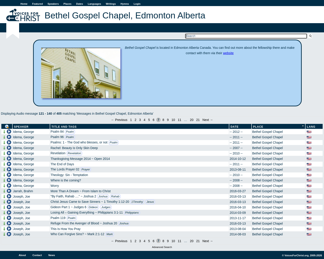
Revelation (74, 153)
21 (198, 120)
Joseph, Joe (21, 196)
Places (67, 3)
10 (173, 120)
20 (192, 120)
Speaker (21, 126)
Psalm (70, 131)
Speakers (53, 3)
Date (235, 126)
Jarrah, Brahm (23, 191)
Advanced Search (162, 247)
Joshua (103, 196)
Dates (79, 3)
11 (179, 120)
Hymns (125, 3)
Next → (207, 120)
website (228, 53)
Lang (311, 126)
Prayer (85, 169)
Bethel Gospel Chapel (267, 132)
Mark (109, 234)
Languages (94, 3)
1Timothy (137, 201)
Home (23, 3)
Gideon (93, 207)
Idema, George (23, 132)
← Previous (119, 120)
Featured (37, 3)
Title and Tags (64, 126)
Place (258, 126)
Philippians (132, 212)
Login (137, 3)
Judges (105, 207)
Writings (111, 3)
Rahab (115, 196)
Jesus (150, 201)
